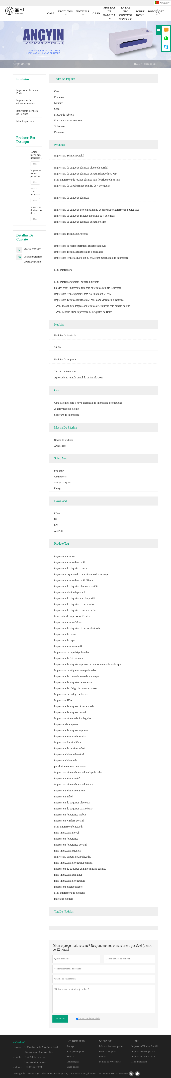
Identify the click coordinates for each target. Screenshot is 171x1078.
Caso (96, 13)
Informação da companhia (111, 1046)
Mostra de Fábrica (109, 13)
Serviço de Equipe (75, 1051)
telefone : (17, 1067)
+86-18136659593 (32, 249)
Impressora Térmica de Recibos (27, 112)
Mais (35, 164)
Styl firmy (59, 471)
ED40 (57, 513)
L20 (56, 525)
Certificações (60, 476)
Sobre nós (140, 13)
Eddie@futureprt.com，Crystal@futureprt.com (35, 259)
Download (59, 132)
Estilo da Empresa (107, 1051)
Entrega (70, 1046)
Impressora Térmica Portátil (27, 92)
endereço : (18, 1047)
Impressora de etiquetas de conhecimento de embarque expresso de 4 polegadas (36, 210)
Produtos (65, 13)
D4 (55, 519)
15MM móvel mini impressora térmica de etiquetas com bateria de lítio (36, 155)
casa (138, 64)
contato (19, 1041)
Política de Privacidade (110, 1061)
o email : (17, 1057)
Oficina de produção (63, 440)
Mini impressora (25, 121)
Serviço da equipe (62, 482)
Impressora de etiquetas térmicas (26, 102)
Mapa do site (73, 1067)
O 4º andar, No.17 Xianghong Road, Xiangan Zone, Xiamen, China (41, 1049)
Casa (51, 13)
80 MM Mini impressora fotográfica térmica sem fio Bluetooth (36, 191)
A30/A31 (58, 531)
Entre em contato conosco (125, 13)
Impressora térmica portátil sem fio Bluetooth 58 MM (36, 173)
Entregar (58, 488)
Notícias (82, 13)
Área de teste (60, 446)
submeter (60, 1018)
